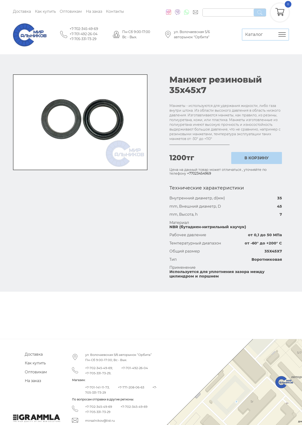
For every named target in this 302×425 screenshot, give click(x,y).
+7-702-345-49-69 (84, 29)
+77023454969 (199, 173)
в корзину (256, 158)
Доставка (22, 11)
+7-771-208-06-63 (131, 387)
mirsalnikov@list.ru (100, 420)
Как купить (45, 11)
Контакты (115, 11)
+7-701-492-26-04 (83, 34)
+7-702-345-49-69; (99, 368)
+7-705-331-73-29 (83, 39)
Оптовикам (71, 11)
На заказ (94, 11)
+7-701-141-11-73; (97, 387)
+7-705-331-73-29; (98, 373)
